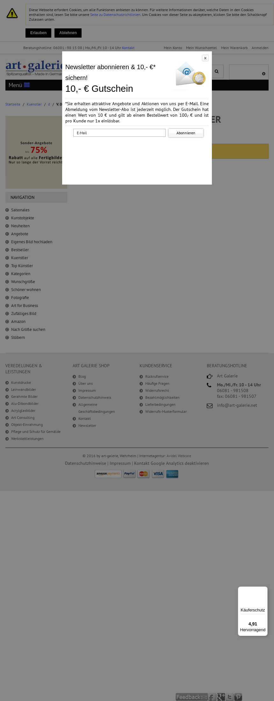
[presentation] (138, 150)
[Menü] (264, 590)
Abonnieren (186, 132)
